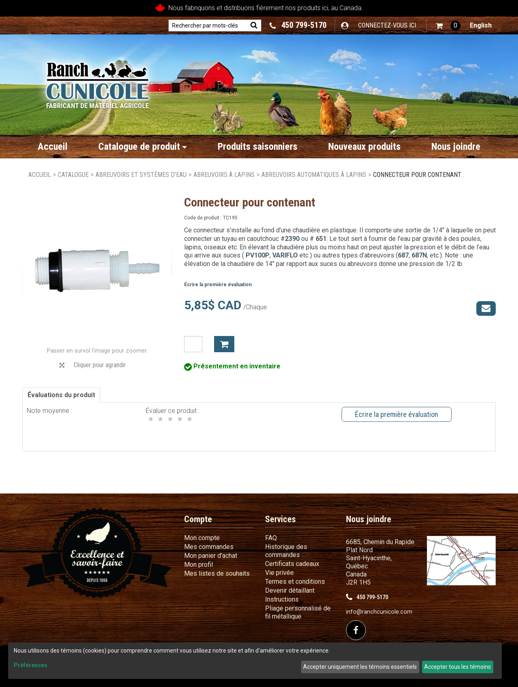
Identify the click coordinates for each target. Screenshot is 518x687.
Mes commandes (209, 547)
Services (280, 519)
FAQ (271, 538)
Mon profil (198, 564)
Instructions (282, 599)
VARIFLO (285, 255)
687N (419, 255)
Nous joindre (455, 146)
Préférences (30, 665)
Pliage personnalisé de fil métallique (298, 612)
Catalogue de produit (142, 146)
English (481, 25)
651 (321, 238)
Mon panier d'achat (210, 555)
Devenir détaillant (289, 590)
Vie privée (279, 572)
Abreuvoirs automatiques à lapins (313, 175)
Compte (198, 519)
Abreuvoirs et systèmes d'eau (141, 175)
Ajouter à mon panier (224, 344)
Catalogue (73, 175)
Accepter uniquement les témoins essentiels (360, 667)
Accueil (53, 146)
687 (403, 255)
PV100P (257, 255)
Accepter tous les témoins (457, 667)
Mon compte (202, 538)
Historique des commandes (286, 551)
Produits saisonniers (257, 146)
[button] (448, 26)
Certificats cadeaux (292, 564)
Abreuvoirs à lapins (224, 175)
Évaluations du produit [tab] (61, 395)
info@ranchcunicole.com (379, 611)
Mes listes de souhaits (217, 573)
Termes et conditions (295, 581)
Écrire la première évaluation (218, 284)
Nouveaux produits (364, 146)
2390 (292, 238)
